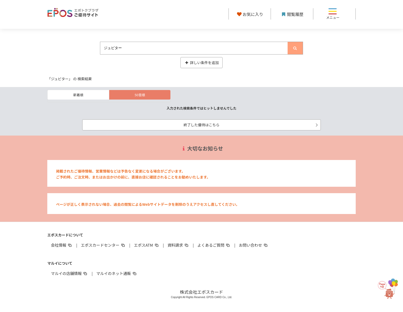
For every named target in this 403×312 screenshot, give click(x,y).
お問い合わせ (253, 245)
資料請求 (178, 245)
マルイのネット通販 (116, 273)
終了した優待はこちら (251, 124)
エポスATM (146, 245)
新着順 (78, 94)
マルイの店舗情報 (69, 273)
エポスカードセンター (103, 245)
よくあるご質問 (214, 245)
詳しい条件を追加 (201, 62)
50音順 (140, 94)
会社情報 (61, 245)
